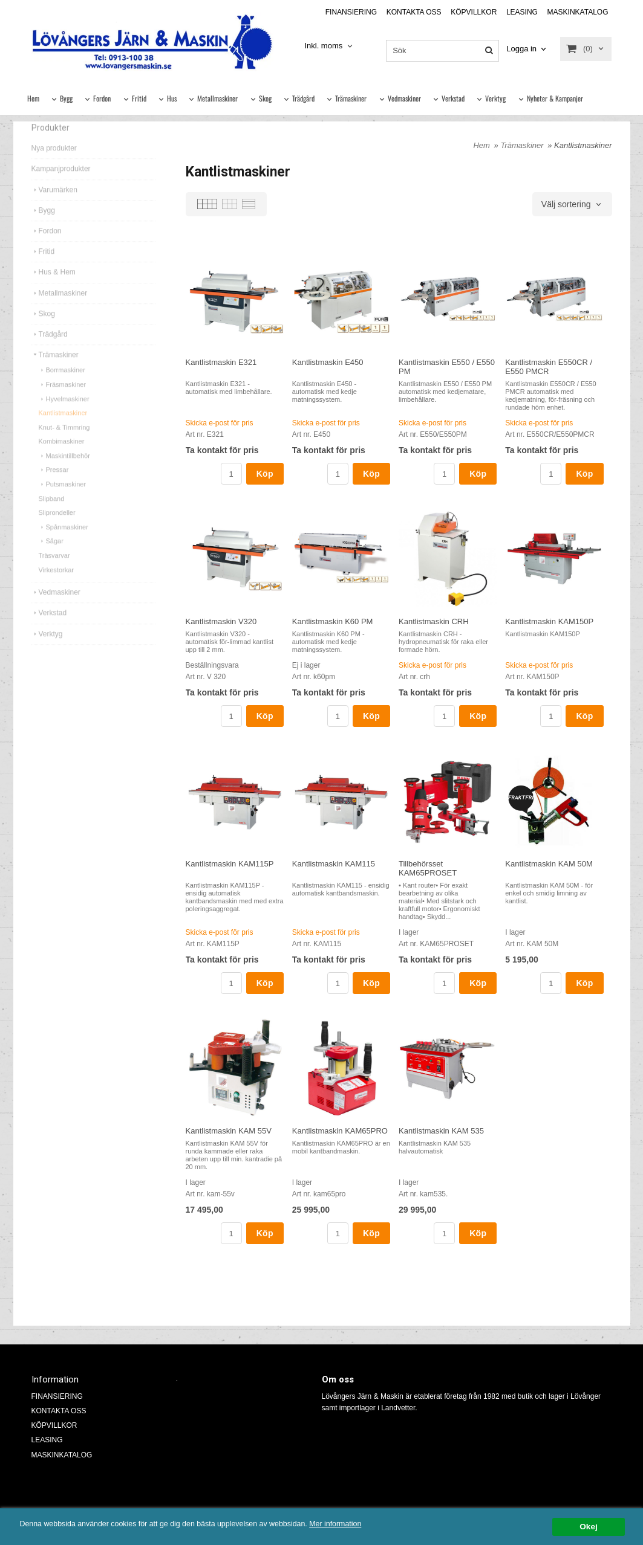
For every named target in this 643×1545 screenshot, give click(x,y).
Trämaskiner (351, 98)
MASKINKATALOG (578, 12)
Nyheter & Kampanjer (555, 98)
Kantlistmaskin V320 (221, 621)
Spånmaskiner (63, 543)
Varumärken (54, 206)
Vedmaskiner (404, 98)
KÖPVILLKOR (474, 12)
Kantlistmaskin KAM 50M (549, 863)
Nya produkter (54, 165)
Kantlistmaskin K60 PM (332, 621)
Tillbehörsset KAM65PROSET (428, 868)
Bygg (66, 98)
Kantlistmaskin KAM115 (333, 863)
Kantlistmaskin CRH (434, 621)
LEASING (522, 12)
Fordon (102, 98)
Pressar (54, 486)
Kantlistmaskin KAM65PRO (340, 1130)
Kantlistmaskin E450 (328, 362)
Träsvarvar (54, 572)
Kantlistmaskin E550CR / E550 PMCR (548, 367)
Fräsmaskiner (62, 401)
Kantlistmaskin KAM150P (549, 621)
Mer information (366, 1524)
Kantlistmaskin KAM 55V (229, 1130)
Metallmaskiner (217, 98)
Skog (265, 98)
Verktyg (495, 98)
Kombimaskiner (62, 458)
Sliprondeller (57, 529)
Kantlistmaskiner (63, 429)
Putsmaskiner (62, 501)
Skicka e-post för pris (219, 423)
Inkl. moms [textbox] (323, 46)
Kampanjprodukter (61, 185)
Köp (264, 474)
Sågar (51, 557)
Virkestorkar (56, 586)
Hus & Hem (53, 289)
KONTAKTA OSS (414, 12)
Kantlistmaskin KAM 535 (441, 1130)
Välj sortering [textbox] (566, 204)
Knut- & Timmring (64, 444)
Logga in (521, 48)
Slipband (52, 515)
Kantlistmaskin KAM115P (230, 863)
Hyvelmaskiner (64, 415)
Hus (172, 98)
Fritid (139, 98)
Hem (33, 98)
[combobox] (329, 46)
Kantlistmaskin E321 (221, 362)
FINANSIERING (351, 12)
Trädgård (303, 98)
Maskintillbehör (64, 472)
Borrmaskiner (62, 386)
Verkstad (453, 98)
